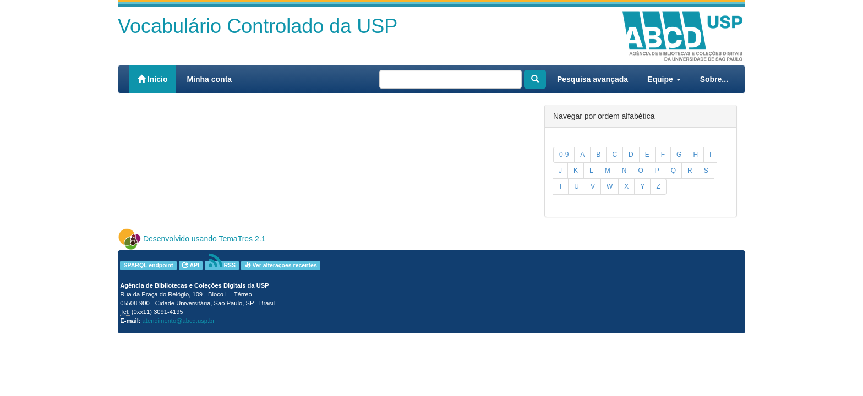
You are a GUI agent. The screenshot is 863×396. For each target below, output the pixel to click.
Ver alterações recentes (281, 265)
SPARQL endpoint (148, 265)
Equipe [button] (664, 79)
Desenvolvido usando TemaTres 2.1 (204, 238)
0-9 (564, 154)
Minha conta (209, 79)
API (190, 265)
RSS (222, 265)
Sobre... (714, 79)
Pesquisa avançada (592, 79)
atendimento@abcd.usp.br (179, 320)
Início (152, 79)
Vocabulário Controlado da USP (257, 26)
